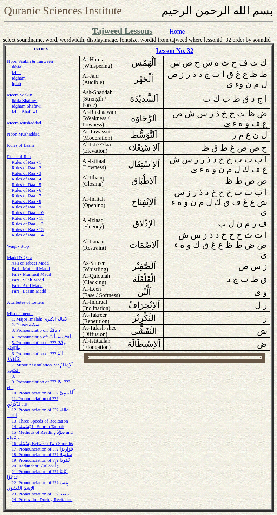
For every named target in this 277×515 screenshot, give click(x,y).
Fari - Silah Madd (28, 279)
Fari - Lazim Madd (29, 291)
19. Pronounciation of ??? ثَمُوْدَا (41, 460)
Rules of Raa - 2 (26, 167)
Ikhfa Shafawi (24, 100)
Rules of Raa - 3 (26, 173)
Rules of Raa (19, 156)
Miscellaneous (20, 313)
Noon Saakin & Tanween (30, 61)
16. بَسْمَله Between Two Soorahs (42, 443)
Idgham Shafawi (27, 106)
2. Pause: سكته (25, 324)
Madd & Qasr (19, 257)
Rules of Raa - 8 (26, 201)
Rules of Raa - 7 (26, 195)
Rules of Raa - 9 (26, 207)
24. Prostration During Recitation (42, 499)
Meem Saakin (19, 94)
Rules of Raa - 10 (28, 212)
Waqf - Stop (18, 246)
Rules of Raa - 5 (26, 184)
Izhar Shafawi (24, 111)
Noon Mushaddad (23, 134)
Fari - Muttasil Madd (31, 268)
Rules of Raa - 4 (26, 178)
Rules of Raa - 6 (26, 190)
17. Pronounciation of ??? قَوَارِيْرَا (42, 449)
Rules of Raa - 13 (28, 229)
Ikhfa (16, 66)
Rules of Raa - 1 (26, 162)
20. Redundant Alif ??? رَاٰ (35, 465)
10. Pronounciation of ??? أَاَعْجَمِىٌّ (43, 393)
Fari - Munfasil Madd (31, 274)
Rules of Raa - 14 (28, 235)
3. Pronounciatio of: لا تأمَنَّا (36, 330)
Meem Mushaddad (24, 122)
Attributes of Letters (25, 302)
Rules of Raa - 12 (28, 223)
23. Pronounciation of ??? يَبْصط (41, 493)
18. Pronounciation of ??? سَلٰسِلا (42, 454)
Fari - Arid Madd (27, 285)
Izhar (16, 72)
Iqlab (16, 83)
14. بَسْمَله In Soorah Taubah (38, 426)
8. (13, 376)
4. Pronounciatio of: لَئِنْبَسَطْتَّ (41, 336)
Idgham (19, 78)
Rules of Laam (20, 145)
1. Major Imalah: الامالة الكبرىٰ (40, 319)
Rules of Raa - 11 (28, 218)
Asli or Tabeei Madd (30, 263)
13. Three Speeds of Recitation (40, 421)
